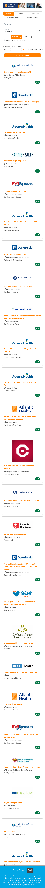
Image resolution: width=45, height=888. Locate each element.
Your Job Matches (13, 18)
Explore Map (34, 13)
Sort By (5, 49)
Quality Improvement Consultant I (17, 72)
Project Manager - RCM (13, 802)
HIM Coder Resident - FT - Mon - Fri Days (19, 643)
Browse (20, 13)
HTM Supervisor (10, 831)
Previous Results (22, 55)
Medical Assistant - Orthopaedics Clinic (19, 286)
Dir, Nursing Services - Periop (15, 534)
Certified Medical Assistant (14, 132)
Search (8, 13)
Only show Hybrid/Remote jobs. (17, 40)
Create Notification (34, 49)
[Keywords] (22, 24)
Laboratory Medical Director (15, 191)
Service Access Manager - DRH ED (17, 254)
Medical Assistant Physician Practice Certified (22, 862)
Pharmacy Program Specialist (15, 161)
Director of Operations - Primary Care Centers (22, 767)
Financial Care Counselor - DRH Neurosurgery (21, 102)
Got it (30, 870)
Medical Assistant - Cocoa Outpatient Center (21, 500)
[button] (29, 37)
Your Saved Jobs (32, 18)
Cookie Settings (19, 870)
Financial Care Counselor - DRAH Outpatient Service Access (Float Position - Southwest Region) (21, 566)
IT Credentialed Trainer (13, 704)
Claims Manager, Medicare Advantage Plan (20, 672)
